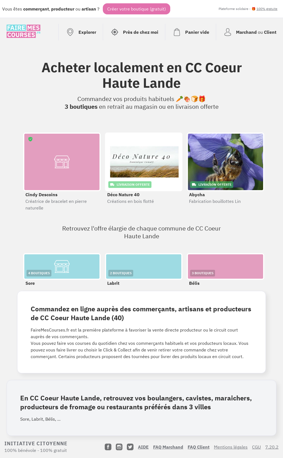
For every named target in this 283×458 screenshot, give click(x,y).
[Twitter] (130, 447)
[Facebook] (108, 447)
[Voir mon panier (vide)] (190, 32)
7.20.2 (272, 447)
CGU (256, 447)
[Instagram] (119, 447)
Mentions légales (231, 447)
